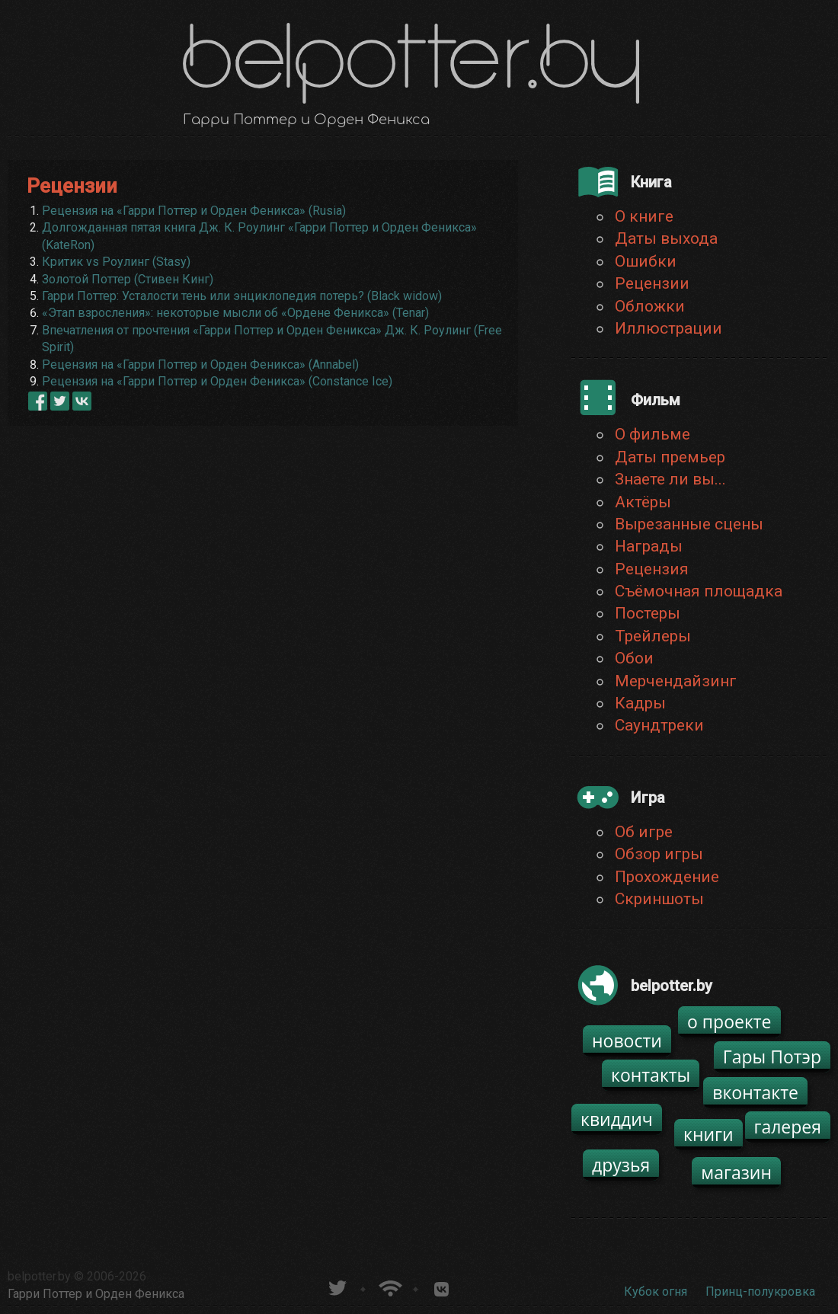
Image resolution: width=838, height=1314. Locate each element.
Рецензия (652, 569)
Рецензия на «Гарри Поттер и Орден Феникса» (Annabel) (200, 364)
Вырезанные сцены (689, 524)
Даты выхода (666, 238)
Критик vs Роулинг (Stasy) (116, 261)
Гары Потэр (772, 1056)
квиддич (617, 1119)
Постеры (647, 613)
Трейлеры (653, 636)
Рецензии (652, 283)
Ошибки (645, 261)
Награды (649, 546)
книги (708, 1134)
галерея (788, 1126)
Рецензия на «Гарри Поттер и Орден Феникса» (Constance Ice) (217, 381)
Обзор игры (659, 854)
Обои (634, 658)
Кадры (640, 703)
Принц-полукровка (760, 1291)
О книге (644, 216)
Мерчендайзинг (676, 681)
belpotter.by (39, 1276)
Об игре (644, 832)
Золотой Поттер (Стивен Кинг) (127, 279)
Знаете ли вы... (670, 479)
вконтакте (755, 1092)
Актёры (643, 502)
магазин (736, 1172)
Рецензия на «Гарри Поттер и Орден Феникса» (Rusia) (194, 210)
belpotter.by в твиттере (336, 1286)
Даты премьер (670, 457)
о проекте (729, 1021)
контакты (650, 1075)
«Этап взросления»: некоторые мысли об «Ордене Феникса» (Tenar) (235, 312)
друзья (621, 1165)
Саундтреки (659, 725)
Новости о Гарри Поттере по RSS (389, 1286)
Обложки (650, 306)
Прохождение (667, 877)
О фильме (652, 434)
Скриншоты (659, 899)
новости (627, 1040)
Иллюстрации (668, 328)
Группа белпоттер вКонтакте (441, 1286)
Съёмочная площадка (698, 591)
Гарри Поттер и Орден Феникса (96, 1294)
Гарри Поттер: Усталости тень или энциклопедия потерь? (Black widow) (242, 296)
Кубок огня (655, 1291)
